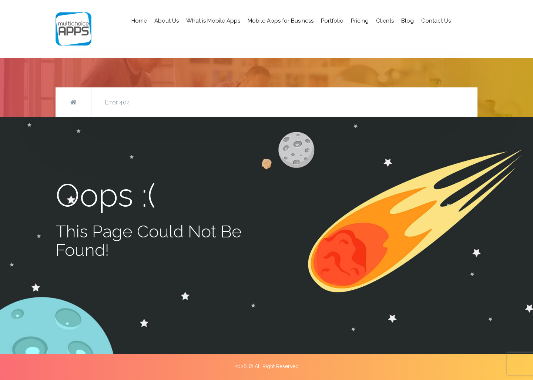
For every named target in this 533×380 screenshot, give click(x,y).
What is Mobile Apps (213, 20)
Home (139, 20)
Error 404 (117, 102)
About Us (166, 20)
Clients (385, 20)
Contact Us (436, 20)
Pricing (360, 20)
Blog (407, 20)
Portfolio (332, 20)
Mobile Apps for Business (281, 20)
